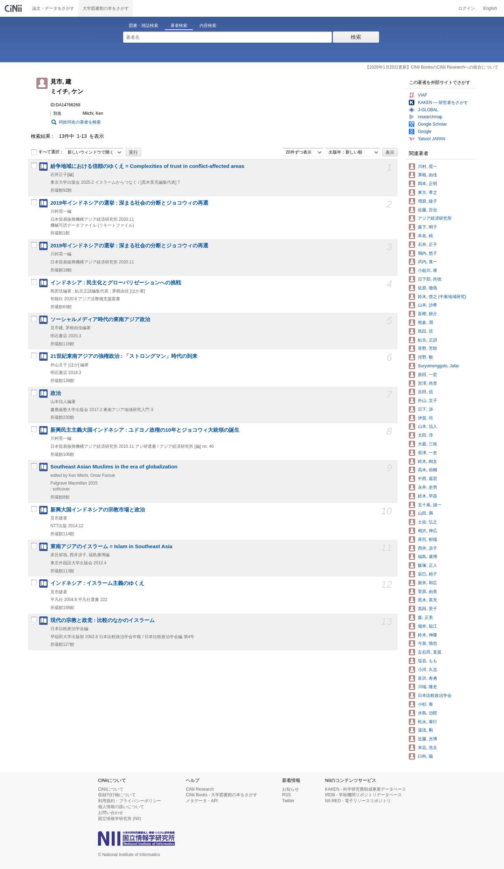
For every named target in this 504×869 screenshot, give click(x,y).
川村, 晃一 (427, 166)
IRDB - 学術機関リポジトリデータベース (363, 794)
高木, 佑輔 (427, 469)
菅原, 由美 (427, 591)
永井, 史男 (427, 487)
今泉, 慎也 (427, 643)
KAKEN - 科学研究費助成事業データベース (365, 789)
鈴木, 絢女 (427, 461)
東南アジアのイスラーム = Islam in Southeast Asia (111, 546)
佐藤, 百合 (427, 209)
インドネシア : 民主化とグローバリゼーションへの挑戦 (115, 282)
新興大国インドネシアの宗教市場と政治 (97, 510)
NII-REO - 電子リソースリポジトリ (358, 800)
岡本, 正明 (427, 183)
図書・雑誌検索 (143, 25)
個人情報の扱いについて (121, 806)
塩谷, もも (427, 660)
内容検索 (208, 25)
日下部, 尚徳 (429, 279)
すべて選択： (47, 152)
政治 (55, 393)
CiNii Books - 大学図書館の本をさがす (222, 794)
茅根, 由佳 (427, 174)
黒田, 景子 (427, 608)
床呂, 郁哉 (427, 539)
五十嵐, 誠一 (429, 504)
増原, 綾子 (427, 201)
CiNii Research (200, 789)
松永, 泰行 (427, 721)
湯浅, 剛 (425, 730)
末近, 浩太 (427, 747)
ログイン (466, 8)
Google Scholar (432, 124)
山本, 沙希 (427, 305)
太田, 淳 (425, 435)
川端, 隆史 (427, 686)
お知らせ (290, 789)
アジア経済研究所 (434, 218)
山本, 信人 (427, 426)
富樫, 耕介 (427, 313)
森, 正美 (425, 617)
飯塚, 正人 (427, 565)
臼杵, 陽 (425, 756)
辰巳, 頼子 (427, 574)
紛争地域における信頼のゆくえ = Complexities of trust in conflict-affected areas (147, 166)
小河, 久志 (427, 669)
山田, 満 (425, 513)
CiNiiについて (111, 789)
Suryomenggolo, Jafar (438, 365)
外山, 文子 (427, 400)
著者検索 (178, 25)
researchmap (430, 116)
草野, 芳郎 (427, 348)
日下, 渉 (425, 409)
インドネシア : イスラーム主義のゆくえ (97, 583)
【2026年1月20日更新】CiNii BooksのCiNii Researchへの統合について (431, 67)
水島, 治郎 (427, 713)
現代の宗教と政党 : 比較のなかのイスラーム (102, 620)
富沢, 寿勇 (427, 678)
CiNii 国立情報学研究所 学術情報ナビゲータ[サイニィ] (14, 8)
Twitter (288, 800)
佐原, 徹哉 (427, 287)
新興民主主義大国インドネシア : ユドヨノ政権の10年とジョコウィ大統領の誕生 (144, 430)
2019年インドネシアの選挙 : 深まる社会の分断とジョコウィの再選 (129, 203)
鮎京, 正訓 (427, 340)
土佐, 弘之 (427, 522)
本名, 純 (425, 235)
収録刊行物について (117, 794)
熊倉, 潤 (425, 322)
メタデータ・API (202, 800)
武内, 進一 (427, 261)
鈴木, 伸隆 (427, 635)
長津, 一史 (427, 452)
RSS (286, 794)
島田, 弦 (425, 331)
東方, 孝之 (427, 192)
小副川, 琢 (427, 270)
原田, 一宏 (427, 374)
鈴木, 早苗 (427, 496)
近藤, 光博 (427, 738)
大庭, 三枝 (427, 443)
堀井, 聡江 (427, 626)
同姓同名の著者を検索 (80, 122)
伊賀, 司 (425, 418)
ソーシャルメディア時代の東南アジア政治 (100, 319)
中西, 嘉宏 (427, 478)
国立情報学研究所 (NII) (119, 818)
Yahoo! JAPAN (431, 138)
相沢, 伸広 (427, 530)
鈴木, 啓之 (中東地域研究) (442, 296)
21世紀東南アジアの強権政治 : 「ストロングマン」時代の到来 (123, 356)
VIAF (422, 95)
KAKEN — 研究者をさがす (443, 102)
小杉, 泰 (425, 704)
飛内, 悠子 (427, 253)
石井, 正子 (427, 244)
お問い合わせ (110, 812)
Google (425, 131)
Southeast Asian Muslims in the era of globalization (113, 466)
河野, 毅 (425, 357)
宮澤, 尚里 (427, 383)
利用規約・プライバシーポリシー (129, 800)
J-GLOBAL (428, 109)
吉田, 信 (425, 391)
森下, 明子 (427, 227)
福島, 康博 (427, 556)
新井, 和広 (427, 582)
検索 (356, 37)
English (490, 8)
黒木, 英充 (427, 600)
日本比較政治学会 (434, 695)
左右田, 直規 (429, 652)
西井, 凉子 (427, 548)
